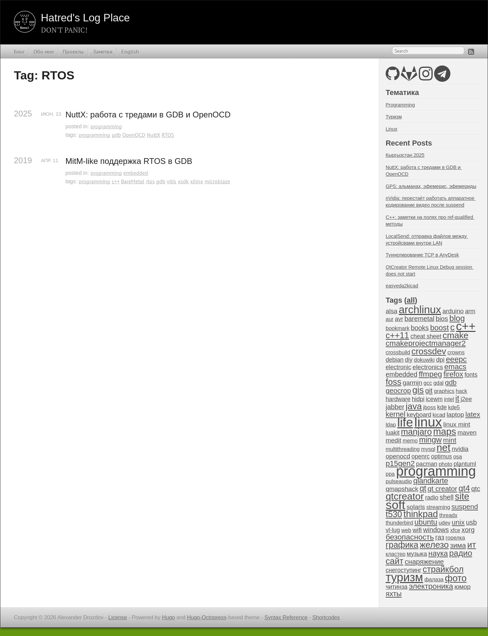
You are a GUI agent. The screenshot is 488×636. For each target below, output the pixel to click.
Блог (19, 51)
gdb (116, 134)
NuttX (153, 134)
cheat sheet (425, 336)
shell (447, 497)
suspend (464, 506)
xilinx (196, 181)
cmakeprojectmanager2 (426, 343)
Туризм (394, 116)
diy (408, 359)
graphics (444, 391)
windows (436, 530)
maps (444, 431)
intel (449, 399)
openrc (420, 456)
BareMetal (132, 181)
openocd (398, 456)
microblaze (217, 181)
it (457, 398)
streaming (438, 507)
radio (431, 497)
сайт (394, 561)
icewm (434, 399)
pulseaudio (399, 481)
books (420, 328)
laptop (455, 414)
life (405, 422)
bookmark (397, 328)
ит (471, 544)
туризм (404, 577)
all (411, 300)
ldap (391, 425)
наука (438, 553)
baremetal (419, 318)
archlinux (420, 310)
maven (467, 432)
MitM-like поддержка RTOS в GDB (128, 161)
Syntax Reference (285, 617)
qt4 (464, 488)
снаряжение (424, 561)
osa (457, 457)
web (406, 530)
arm (470, 311)
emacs (455, 366)
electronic (398, 367)
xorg (468, 530)
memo (410, 441)
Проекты (73, 51)
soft (395, 505)
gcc (428, 383)
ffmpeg (430, 374)
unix (458, 522)
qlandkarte (430, 480)
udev (444, 523)
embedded (135, 172)
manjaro (416, 431)
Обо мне (44, 51)
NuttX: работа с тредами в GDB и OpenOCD (147, 114)
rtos (150, 181)
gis (418, 390)
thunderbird (399, 523)
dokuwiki (424, 360)
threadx (448, 515)
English (130, 51)
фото (456, 578)
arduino (453, 311)
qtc (475, 488)
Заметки (103, 51)
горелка (455, 538)
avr (399, 319)
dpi (440, 359)
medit (393, 440)
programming (106, 126)
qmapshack (402, 488)
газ (439, 537)
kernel (395, 414)
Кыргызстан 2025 (405, 155)
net (443, 447)
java (414, 406)
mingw (430, 439)
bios (442, 318)
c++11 (397, 335)
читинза (396, 586)
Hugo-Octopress (207, 617)
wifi (417, 530)
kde (442, 407)
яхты (394, 594)
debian (395, 359)
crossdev (428, 351)
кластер (395, 554)
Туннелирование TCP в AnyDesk (422, 255)
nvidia (460, 448)
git (428, 390)
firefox (453, 374)
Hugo (168, 617)
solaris (416, 506)
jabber (395, 407)
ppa (390, 474)
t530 (394, 514)
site (462, 496)
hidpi (418, 399)
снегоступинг (403, 570)
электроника (431, 586)
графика (402, 544)
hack (461, 391)
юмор (462, 586)
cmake (455, 335)
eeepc (456, 359)
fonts (471, 374)
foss (393, 382)
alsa (391, 311)
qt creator (442, 488)
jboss (429, 407)
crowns (456, 352)
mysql (428, 449)
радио (460, 553)
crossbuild (398, 352)
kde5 (454, 407)
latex (472, 414)
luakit (393, 432)
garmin (412, 382)
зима (458, 545)
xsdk (183, 181)
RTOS (168, 134)
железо (434, 544)
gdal (438, 383)
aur (389, 319)
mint (449, 440)
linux (428, 421)
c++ (116, 181)
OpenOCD (133, 134)
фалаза (433, 579)
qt (423, 488)
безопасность (410, 537)
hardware (398, 399)
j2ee (466, 399)
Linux (391, 129)
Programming (400, 105)
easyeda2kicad (402, 285)
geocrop (398, 390)
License (117, 617)
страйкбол (443, 569)
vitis (171, 181)
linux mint (456, 424)
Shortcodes (326, 617)
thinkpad (420, 514)
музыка (417, 553)
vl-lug (393, 530)
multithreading (403, 449)
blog (457, 318)
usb (471, 522)
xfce (455, 530)
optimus (441, 456)
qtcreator (405, 496)
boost (439, 327)
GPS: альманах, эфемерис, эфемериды (431, 186)
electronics (427, 367)
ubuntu (425, 522)
